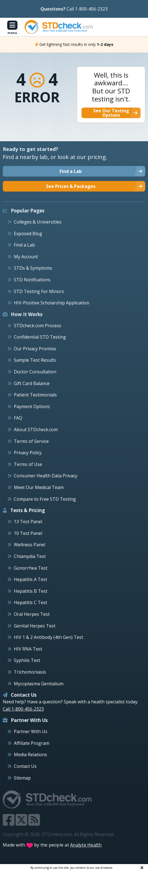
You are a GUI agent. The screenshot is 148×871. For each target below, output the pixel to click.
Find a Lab (24, 245)
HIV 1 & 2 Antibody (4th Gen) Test (48, 637)
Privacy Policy (28, 453)
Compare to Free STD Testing (45, 499)
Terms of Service (31, 441)
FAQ (18, 418)
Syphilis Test (27, 660)
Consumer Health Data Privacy (45, 476)
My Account (26, 257)
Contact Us (25, 766)
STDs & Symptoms (33, 268)
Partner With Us (30, 731)
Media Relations (30, 754)
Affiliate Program (31, 743)
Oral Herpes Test (32, 614)
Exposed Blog (28, 233)
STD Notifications (32, 280)
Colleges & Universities (38, 222)
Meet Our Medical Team (39, 487)
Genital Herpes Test (34, 626)
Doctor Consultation (35, 372)
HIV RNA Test (28, 649)
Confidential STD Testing (40, 337)
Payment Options (32, 406)
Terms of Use (28, 464)
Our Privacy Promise (35, 349)
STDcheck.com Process (37, 325)
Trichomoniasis (30, 672)
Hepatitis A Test (30, 579)
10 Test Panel (28, 533)
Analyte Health (86, 845)
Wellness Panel (29, 545)
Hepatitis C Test (30, 602)
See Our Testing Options (111, 113)
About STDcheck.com (36, 429)
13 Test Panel (28, 521)
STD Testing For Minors (39, 291)
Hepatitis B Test (30, 591)
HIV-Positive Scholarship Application (51, 303)
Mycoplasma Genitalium (38, 684)
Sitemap (22, 778)
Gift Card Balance (32, 383)
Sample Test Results (35, 360)
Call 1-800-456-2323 (87, 9)
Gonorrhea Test (30, 568)
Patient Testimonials (35, 395)
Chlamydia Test (30, 556)
